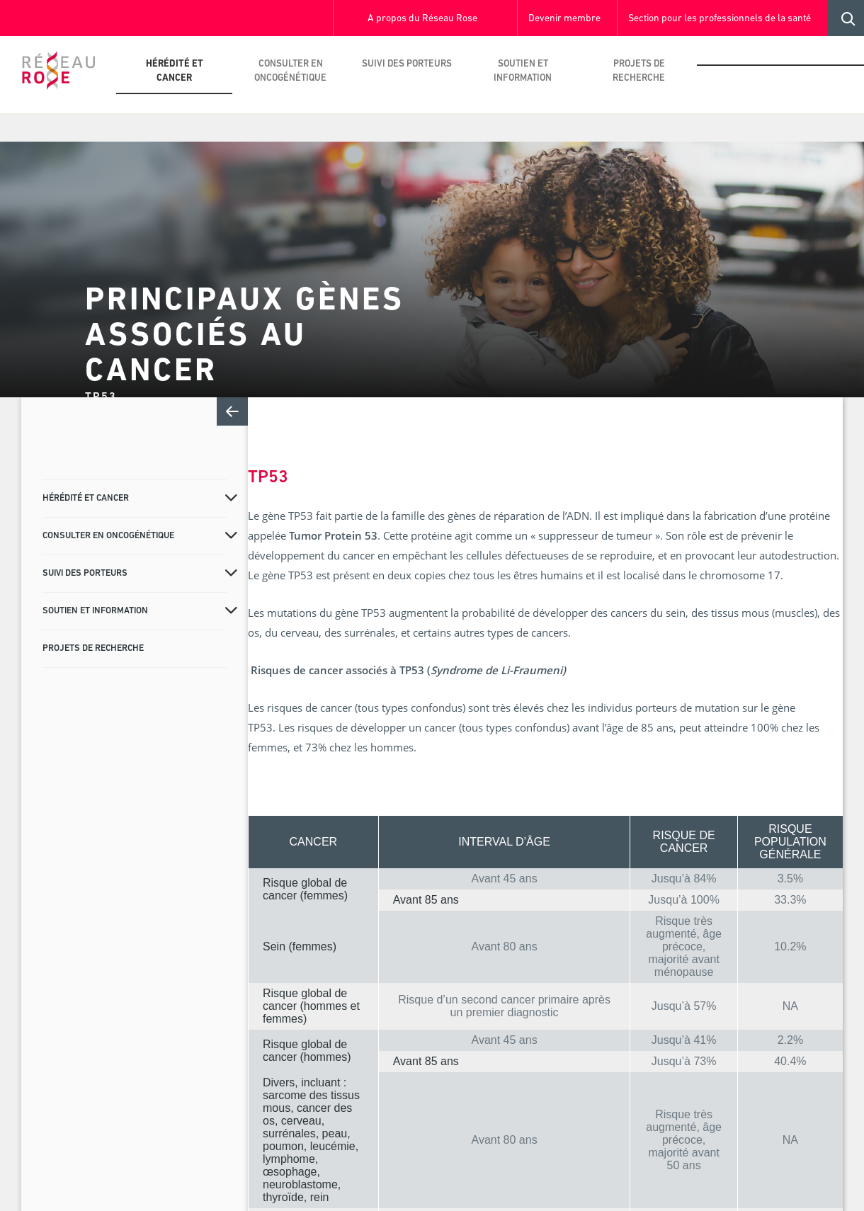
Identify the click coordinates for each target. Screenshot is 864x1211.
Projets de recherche (639, 71)
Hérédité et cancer (174, 71)
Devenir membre (564, 18)
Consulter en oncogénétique (290, 71)
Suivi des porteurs (407, 64)
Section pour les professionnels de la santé (719, 18)
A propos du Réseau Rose (422, 18)
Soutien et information (523, 71)
